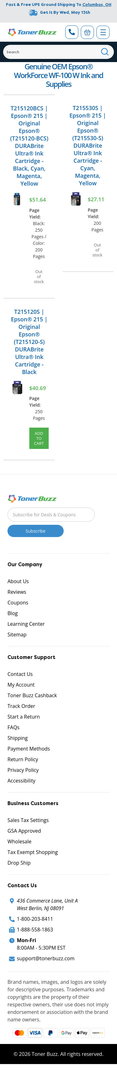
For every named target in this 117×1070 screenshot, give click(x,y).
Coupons (17, 602)
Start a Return (23, 716)
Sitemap (17, 634)
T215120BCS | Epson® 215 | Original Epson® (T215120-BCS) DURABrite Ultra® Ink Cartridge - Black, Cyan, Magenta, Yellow (29, 145)
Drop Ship (19, 862)
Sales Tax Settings (28, 820)
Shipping (17, 738)
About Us (18, 581)
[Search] (58, 52)
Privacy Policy (23, 770)
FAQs (13, 727)
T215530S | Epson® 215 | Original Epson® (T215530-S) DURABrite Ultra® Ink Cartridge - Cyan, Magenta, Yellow (87, 145)
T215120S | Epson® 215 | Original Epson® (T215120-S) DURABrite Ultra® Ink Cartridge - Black (29, 342)
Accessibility (21, 780)
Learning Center (26, 623)
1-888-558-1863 (35, 929)
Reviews (16, 591)
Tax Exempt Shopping (32, 852)
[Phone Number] (71, 32)
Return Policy (22, 759)
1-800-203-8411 (35, 918)
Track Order (21, 706)
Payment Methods (28, 748)
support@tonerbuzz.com (46, 958)
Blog (12, 613)
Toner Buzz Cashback (32, 695)
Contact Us (20, 674)
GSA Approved (24, 830)
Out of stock (39, 276)
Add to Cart (39, 438)
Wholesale (19, 841)
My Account (21, 684)
